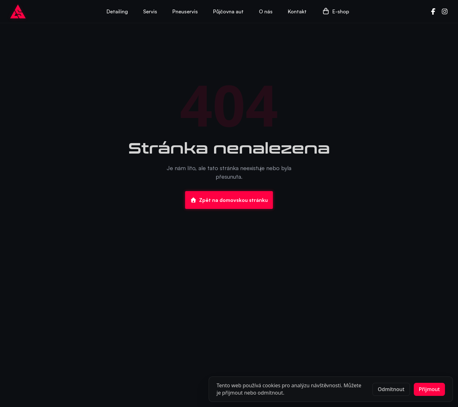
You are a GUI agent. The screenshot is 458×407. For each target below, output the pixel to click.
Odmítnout (391, 389)
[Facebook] (433, 11)
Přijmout (429, 389)
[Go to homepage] (18, 11)
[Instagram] (444, 11)
